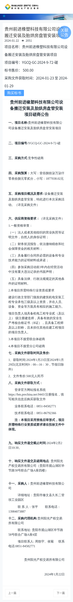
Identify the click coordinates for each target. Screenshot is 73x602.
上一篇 (12, 593)
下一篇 (61, 593)
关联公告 (64, 32)
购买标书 (14, 93)
